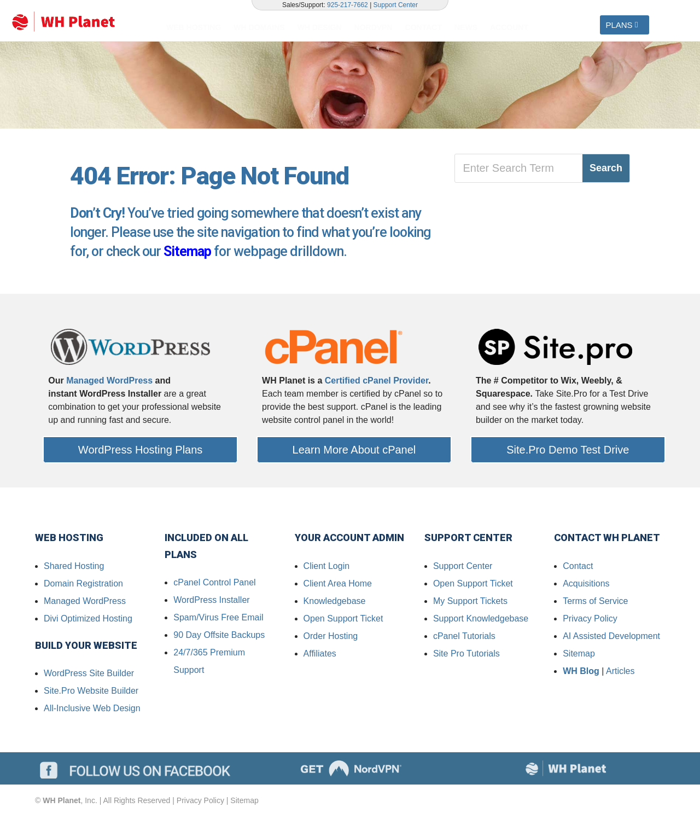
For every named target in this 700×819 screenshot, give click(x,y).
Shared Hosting (74, 567)
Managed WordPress (109, 382)
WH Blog (581, 672)
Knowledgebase (335, 602)
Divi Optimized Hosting (88, 620)
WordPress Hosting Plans (140, 451)
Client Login (327, 567)
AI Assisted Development (611, 637)
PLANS (618, 25)
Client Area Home (338, 585)
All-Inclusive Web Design (92, 710)
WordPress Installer (211, 601)
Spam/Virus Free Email (218, 619)
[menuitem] (196, 27)
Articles (620, 672)
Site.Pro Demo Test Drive (567, 451)
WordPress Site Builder (89, 674)
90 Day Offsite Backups (219, 636)
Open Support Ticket (343, 620)
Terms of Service (595, 602)
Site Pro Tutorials (466, 655)
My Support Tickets (470, 602)
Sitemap (187, 253)
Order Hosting (331, 637)
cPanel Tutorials (464, 637)
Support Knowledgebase (480, 620)
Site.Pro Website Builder (91, 692)
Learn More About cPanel (354, 451)
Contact (578, 567)
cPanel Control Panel (214, 584)
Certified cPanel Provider (376, 382)
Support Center (396, 5)
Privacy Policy (590, 620)
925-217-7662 (347, 5)
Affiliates (320, 655)
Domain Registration (83, 585)
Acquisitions (586, 585)
